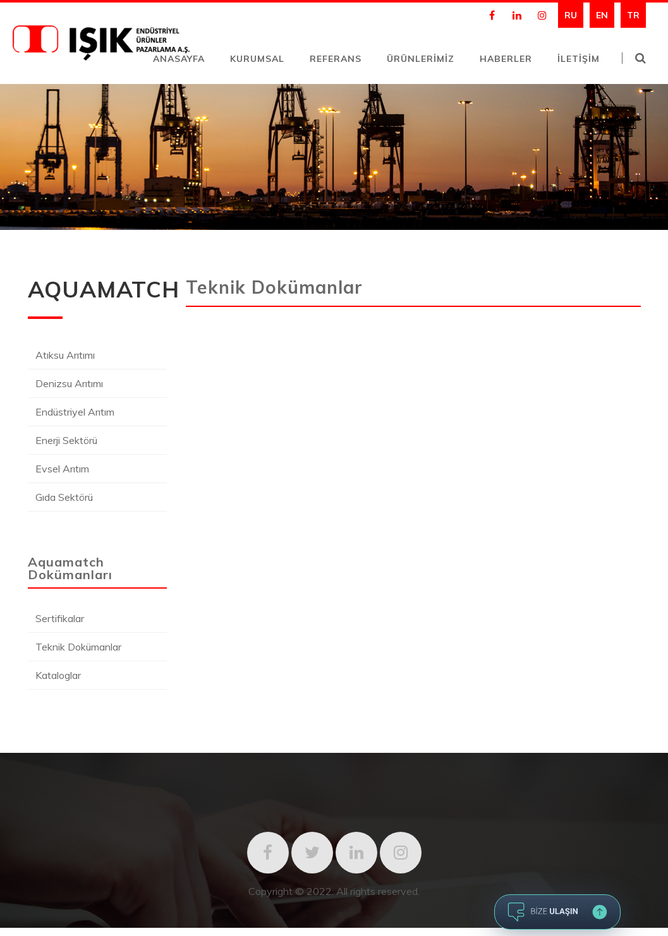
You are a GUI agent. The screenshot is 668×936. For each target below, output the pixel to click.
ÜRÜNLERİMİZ (420, 58)
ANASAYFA (179, 58)
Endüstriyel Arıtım (74, 411)
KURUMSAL (257, 58)
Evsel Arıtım (62, 468)
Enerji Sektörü (66, 440)
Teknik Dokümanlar (78, 646)
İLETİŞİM (578, 58)
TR (633, 15)
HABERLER (506, 58)
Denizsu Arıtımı (69, 383)
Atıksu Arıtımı (65, 355)
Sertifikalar (59, 618)
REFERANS (335, 58)
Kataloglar (58, 675)
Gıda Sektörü (64, 497)
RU (570, 15)
